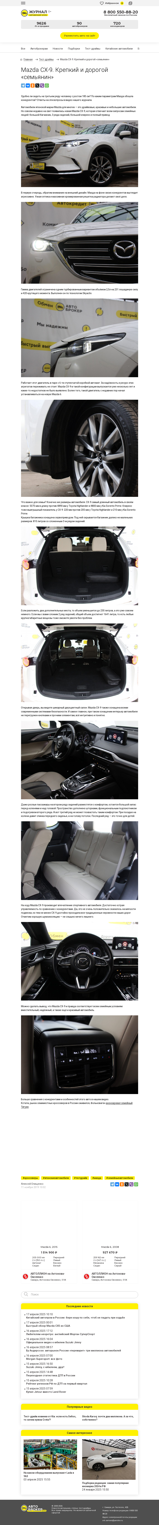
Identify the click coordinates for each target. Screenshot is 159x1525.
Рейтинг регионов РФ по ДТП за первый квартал (56, 1383)
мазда (97, 1178)
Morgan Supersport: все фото (44, 1358)
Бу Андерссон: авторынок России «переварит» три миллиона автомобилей (73, 1350)
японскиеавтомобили (57, 1178)
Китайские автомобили (119, 48)
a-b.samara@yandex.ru (112, 1520)
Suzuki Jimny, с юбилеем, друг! (45, 1367)
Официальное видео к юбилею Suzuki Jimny (53, 1342)
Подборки (74, 48)
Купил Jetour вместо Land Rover (46, 1391)
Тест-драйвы (92, 48)
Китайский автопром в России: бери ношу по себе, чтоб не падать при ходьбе (75, 1317)
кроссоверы (31, 1178)
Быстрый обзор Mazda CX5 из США (48, 1325)
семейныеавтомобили (120, 1178)
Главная (28, 59)
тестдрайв (81, 1178)
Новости (58, 48)
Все (23, 48)
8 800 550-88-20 (121, 12)
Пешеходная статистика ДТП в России (50, 1375)
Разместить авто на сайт (79, 35)
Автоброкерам (39, 48)
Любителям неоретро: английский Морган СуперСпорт (60, 1334)
